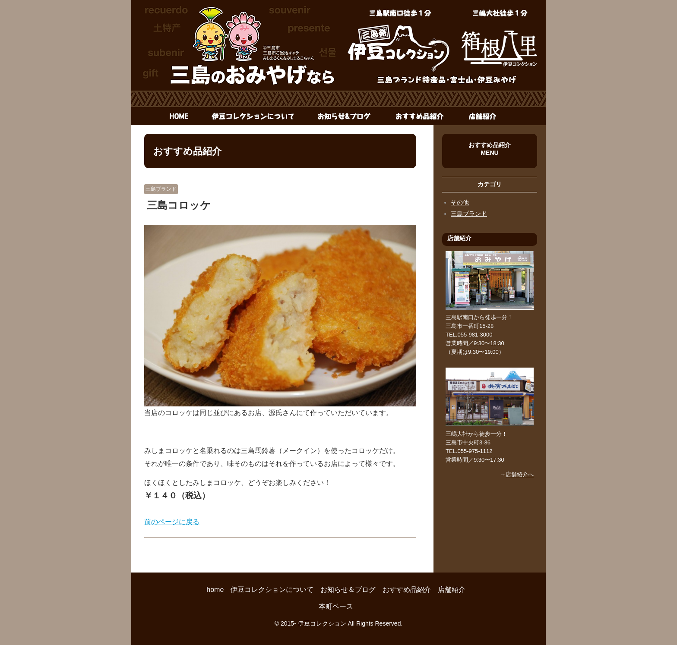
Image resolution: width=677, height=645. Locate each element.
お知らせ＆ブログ (345, 116)
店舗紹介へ (520, 474)
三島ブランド (161, 189)
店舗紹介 (481, 116)
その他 (460, 202)
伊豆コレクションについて (253, 116)
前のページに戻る (171, 521)
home (174, 116)
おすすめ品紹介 (419, 116)
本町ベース (336, 606)
